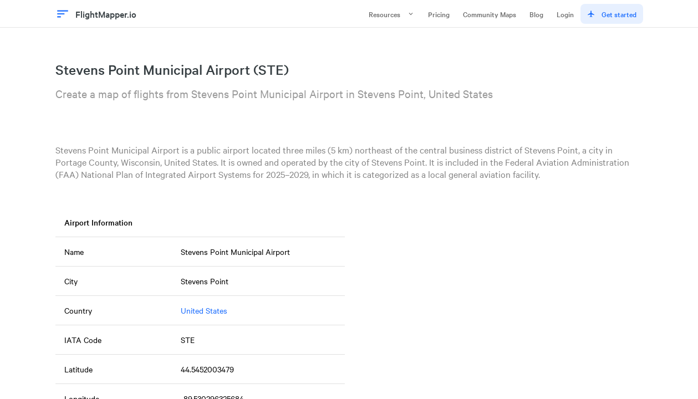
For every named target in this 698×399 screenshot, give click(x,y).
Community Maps (489, 14)
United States (204, 310)
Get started (611, 14)
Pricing (439, 14)
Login (565, 14)
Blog (536, 14)
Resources (392, 14)
